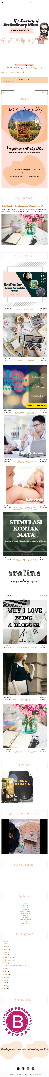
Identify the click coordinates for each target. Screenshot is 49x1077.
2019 (5, 944)
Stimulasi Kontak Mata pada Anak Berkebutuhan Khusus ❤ (25, 560)
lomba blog (25, 917)
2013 (5, 980)
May (6, 971)
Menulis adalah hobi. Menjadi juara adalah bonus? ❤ (25, 311)
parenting (25, 907)
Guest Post (25, 915)
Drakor (25, 921)
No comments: (9, 81)
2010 (5, 986)
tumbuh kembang (25, 911)
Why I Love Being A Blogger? (25, 647)
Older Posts (41, 92)
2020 (5, 941)
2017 (5, 949)
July (6, 963)
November (9, 960)
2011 (5, 983)
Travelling (25, 905)
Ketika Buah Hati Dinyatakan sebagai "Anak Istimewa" (22, 206)
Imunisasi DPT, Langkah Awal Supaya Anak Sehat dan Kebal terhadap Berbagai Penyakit (25, 508)
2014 (5, 977)
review (25, 903)
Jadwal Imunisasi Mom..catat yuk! (24, 67)
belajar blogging (25, 913)
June (7, 968)
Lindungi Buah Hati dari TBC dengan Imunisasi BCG (25, 462)
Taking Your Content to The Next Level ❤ (25, 700)
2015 (5, 955)
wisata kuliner (25, 909)
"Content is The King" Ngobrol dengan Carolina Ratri (25, 598)
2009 (5, 988)
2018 (5, 947)
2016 (5, 952)
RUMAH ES (37, 1074)
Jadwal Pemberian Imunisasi (12, 72)
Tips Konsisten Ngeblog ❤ (25, 360)
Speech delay (25, 923)
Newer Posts (8, 92)
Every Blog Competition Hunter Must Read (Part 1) (25, 413)
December (9, 957)
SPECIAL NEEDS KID (25, 919)
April (7, 974)
